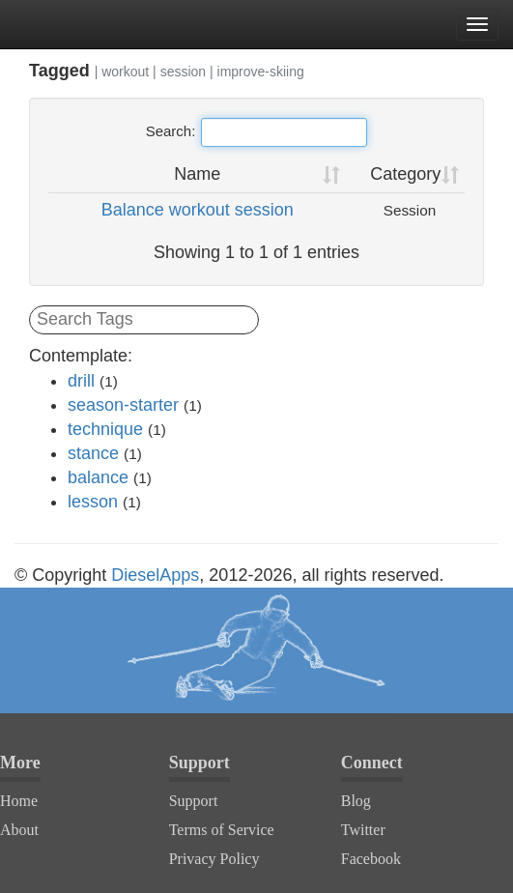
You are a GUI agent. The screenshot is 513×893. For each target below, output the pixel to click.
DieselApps (155, 575)
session (183, 71)
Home (19, 800)
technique (105, 429)
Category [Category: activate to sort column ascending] (405, 174)
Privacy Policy (214, 858)
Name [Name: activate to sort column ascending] (197, 174)
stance (93, 453)
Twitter (363, 829)
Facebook (371, 858)
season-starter (123, 405)
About (19, 829)
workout (125, 71)
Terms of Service (221, 829)
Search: (257, 132)
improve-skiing (260, 71)
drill (81, 380)
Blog (356, 800)
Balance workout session (197, 209)
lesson (93, 501)
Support (193, 800)
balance (98, 477)
